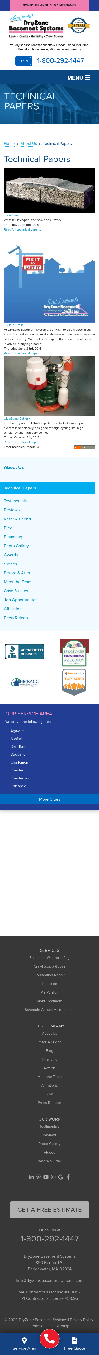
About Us (14, 467)
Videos (10, 563)
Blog (8, 527)
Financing (13, 536)
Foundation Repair (50, 975)
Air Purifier (49, 992)
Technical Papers (20, 487)
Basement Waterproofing (49, 957)
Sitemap (62, 1326)
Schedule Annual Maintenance (49, 5)
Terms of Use (41, 1326)
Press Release (17, 617)
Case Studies (16, 590)
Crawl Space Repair (49, 966)
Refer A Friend (17, 519)
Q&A (49, 1094)
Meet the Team (17, 581)
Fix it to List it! (14, 325)
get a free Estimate (49, 1209)
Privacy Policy (81, 1320)
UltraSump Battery (17, 418)
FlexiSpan (11, 215)
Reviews (12, 509)
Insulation (49, 983)
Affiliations (13, 608)
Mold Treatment (49, 1001)
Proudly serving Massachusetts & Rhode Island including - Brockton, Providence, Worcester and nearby (50, 47)
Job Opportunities (20, 599)
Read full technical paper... (22, 229)
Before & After (17, 572)
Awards (11, 554)
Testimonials (15, 500)
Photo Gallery (16, 545)
